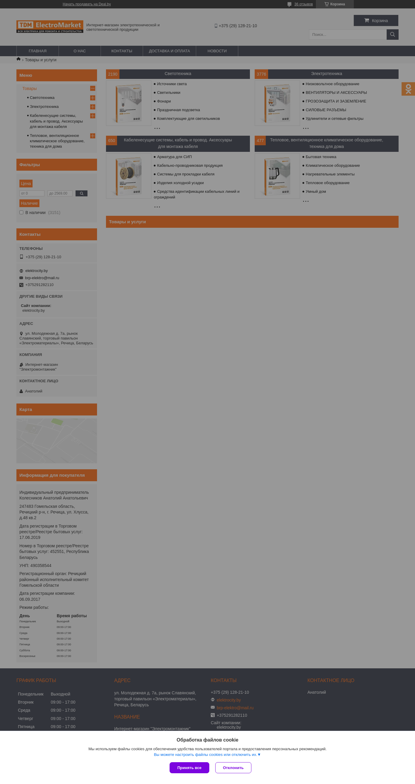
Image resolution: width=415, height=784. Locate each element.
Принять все (189, 767)
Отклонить (233, 767)
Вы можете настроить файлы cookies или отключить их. (205, 754)
